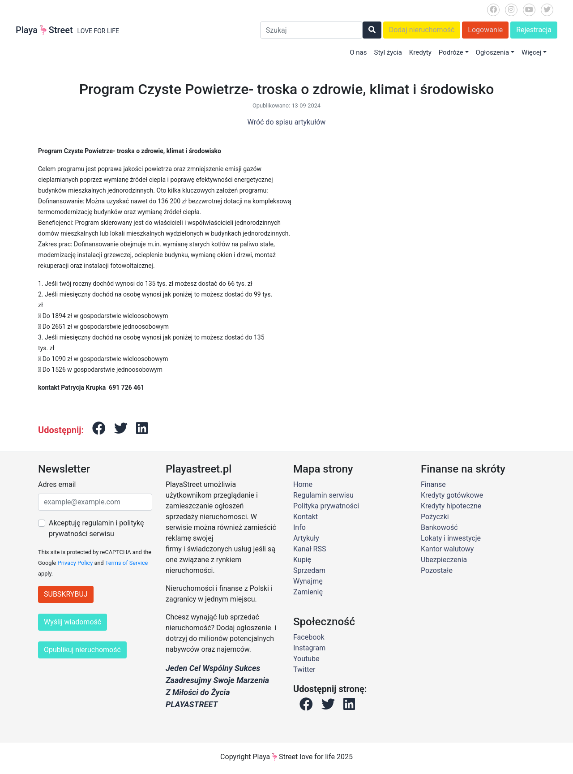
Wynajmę (308, 581)
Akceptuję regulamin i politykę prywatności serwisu (96, 528)
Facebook (308, 637)
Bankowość (439, 527)
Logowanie (485, 30)
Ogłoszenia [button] (492, 52)
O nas (358, 52)
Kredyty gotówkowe (452, 495)
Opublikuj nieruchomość (82, 649)
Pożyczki (435, 516)
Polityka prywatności (326, 506)
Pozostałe (437, 570)
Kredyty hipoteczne (451, 506)
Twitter (304, 669)
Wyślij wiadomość (72, 622)
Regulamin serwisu (323, 495)
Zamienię (308, 592)
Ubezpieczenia (444, 559)
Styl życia (388, 52)
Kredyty (420, 52)
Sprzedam (309, 570)
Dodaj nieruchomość (422, 30)
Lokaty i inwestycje (451, 538)
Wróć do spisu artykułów (287, 122)
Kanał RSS (309, 549)
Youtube (306, 658)
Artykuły (306, 538)
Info (299, 527)
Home (302, 484)
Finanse (433, 484)
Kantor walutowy (447, 549)
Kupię (302, 559)
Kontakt (305, 516)
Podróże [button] (451, 52)
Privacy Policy (75, 562)
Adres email (57, 484)
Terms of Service (126, 562)
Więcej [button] (531, 52)
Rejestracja (534, 30)
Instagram (309, 648)
